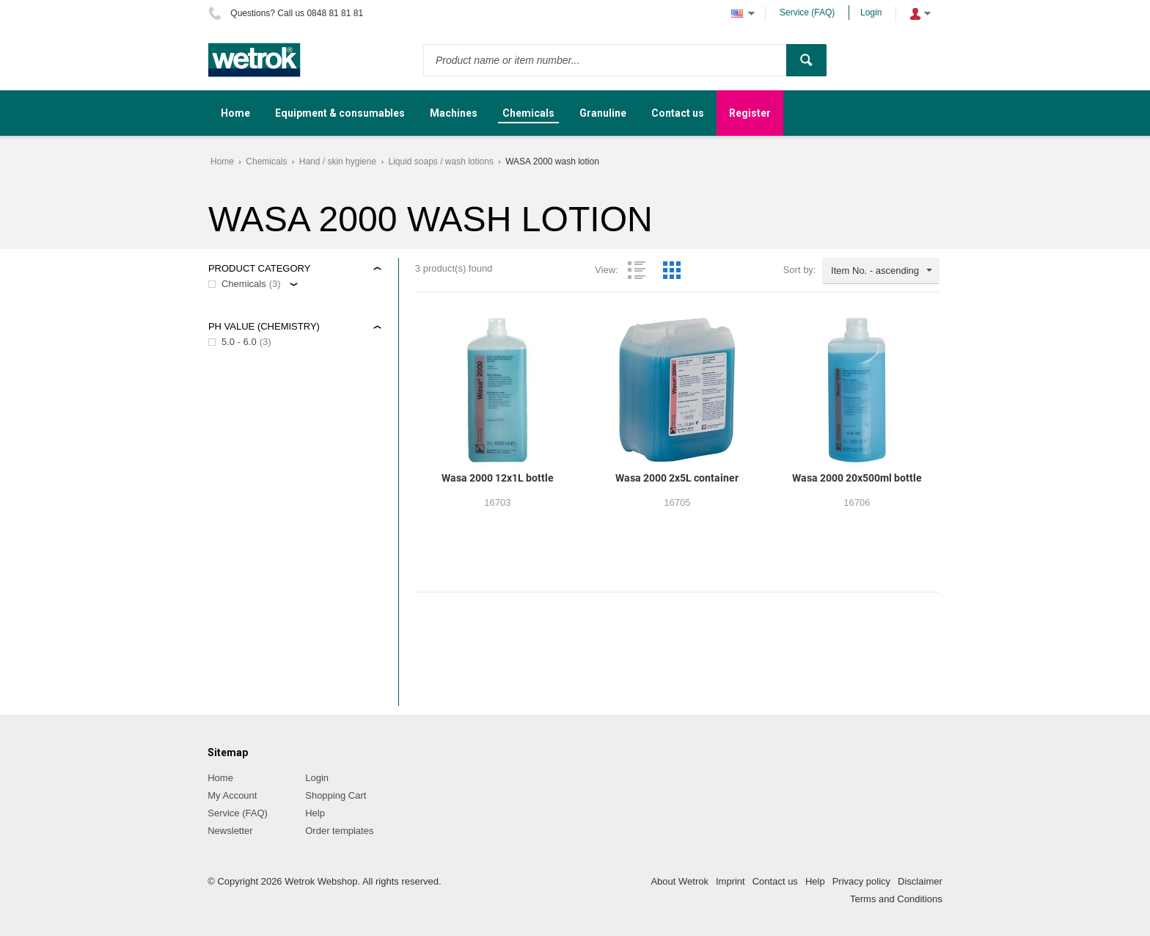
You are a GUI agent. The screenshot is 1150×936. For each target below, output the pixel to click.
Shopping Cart (335, 795)
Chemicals (266, 161)
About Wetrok (679, 881)
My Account (232, 795)
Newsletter (230, 830)
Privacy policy (861, 881)
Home (222, 161)
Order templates (339, 830)
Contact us (775, 881)
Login (871, 12)
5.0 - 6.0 (239, 341)
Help (315, 813)
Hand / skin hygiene (337, 161)
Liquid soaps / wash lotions (440, 161)
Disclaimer (920, 881)
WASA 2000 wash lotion (552, 161)
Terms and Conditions (896, 898)
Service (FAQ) (807, 12)
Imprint (730, 881)
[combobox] (881, 271)
